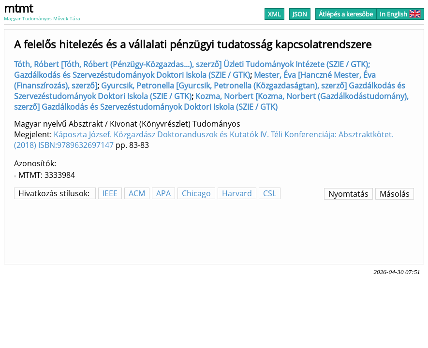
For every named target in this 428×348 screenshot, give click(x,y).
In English (400, 14)
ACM (137, 193)
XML (274, 14)
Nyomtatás (348, 193)
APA (163, 193)
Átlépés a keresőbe (346, 14)
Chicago (196, 193)
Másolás (395, 193)
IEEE (110, 193)
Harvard (237, 193)
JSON (300, 14)
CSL (269, 193)
